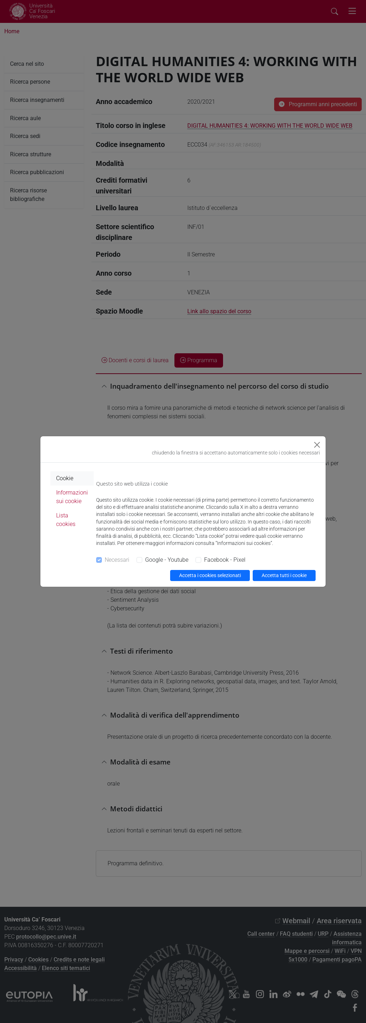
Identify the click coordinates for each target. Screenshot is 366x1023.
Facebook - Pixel (225, 559)
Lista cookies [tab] (65, 519)
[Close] (317, 445)
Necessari (117, 559)
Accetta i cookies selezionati (210, 575)
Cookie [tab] (64, 478)
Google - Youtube (166, 559)
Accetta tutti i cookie (284, 575)
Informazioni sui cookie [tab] (72, 497)
